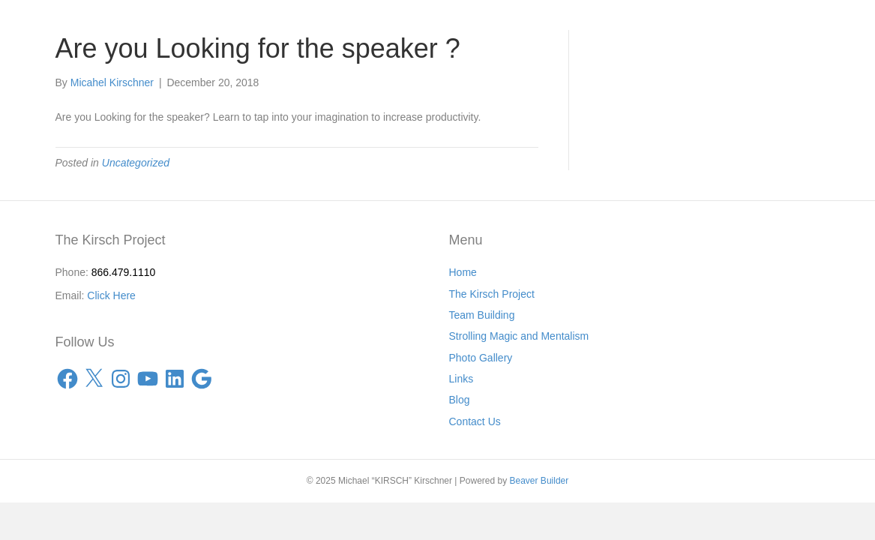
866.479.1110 (123, 272)
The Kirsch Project (492, 294)
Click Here (111, 296)
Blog (459, 400)
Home (463, 272)
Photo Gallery (481, 358)
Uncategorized (135, 163)
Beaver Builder (539, 481)
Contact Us (475, 422)
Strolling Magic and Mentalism (519, 336)
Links (461, 379)
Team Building (482, 315)
